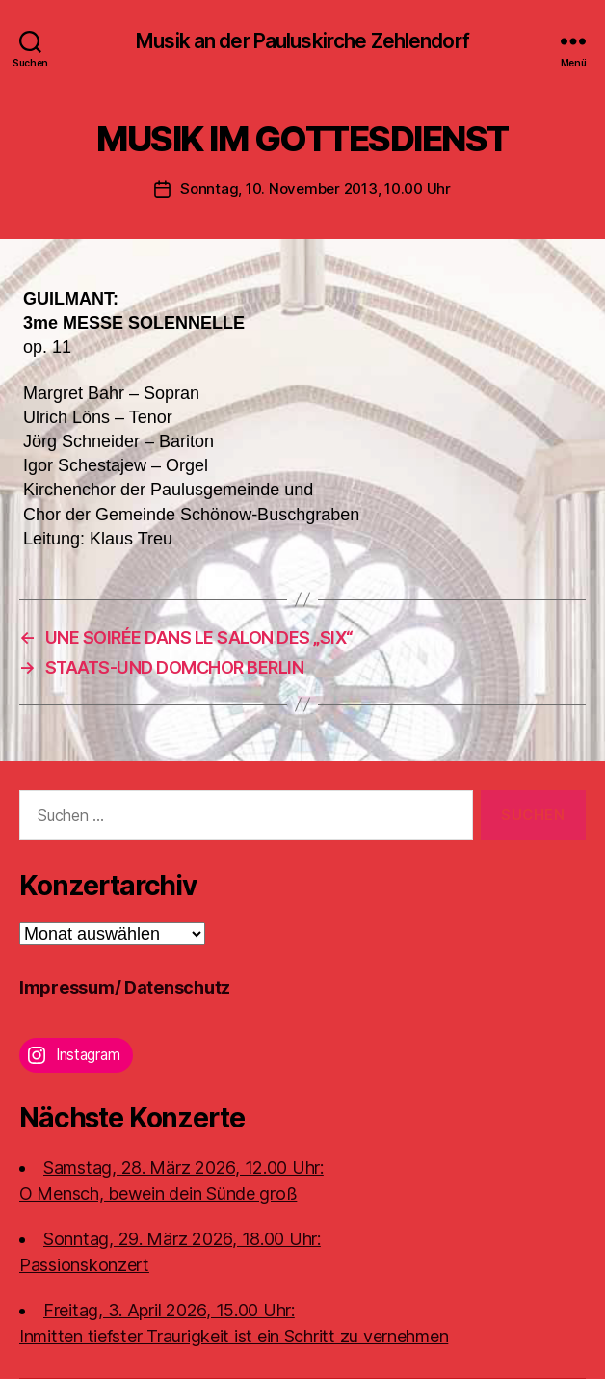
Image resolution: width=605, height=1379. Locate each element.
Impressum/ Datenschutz (124, 987)
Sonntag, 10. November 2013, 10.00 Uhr (315, 188)
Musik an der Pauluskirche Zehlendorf (302, 41)
